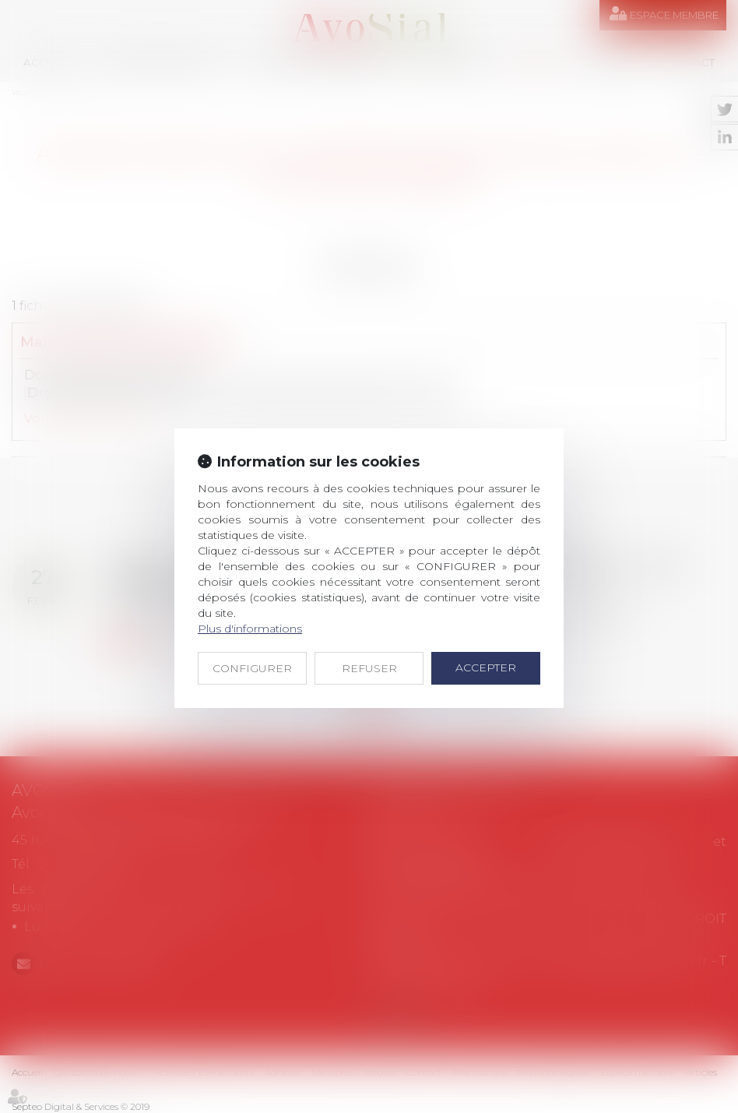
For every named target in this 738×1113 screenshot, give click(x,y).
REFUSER (369, 668)
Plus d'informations (250, 629)
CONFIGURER (252, 668)
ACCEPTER (485, 667)
